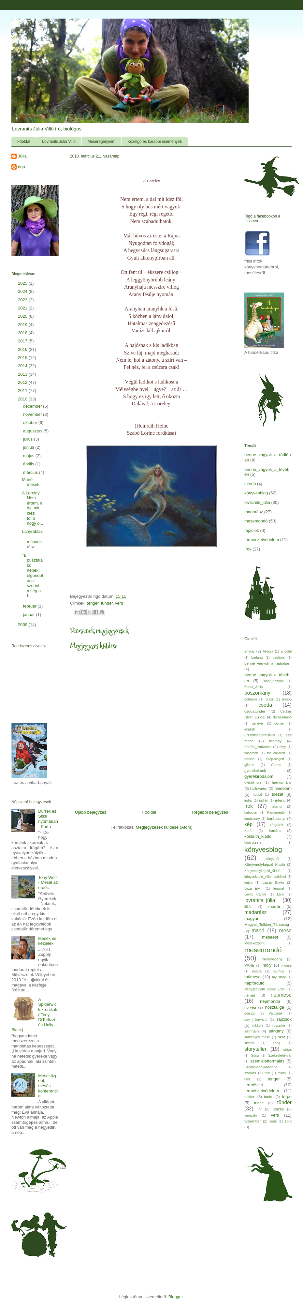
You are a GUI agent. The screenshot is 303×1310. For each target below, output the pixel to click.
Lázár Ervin (273, 882)
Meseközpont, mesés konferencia (48, 1085)
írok (248, 549)
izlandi (277, 806)
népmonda (270, 1001)
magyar (251, 918)
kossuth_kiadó (257, 836)
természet (253, 1084)
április (29, 463)
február (30, 606)
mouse (286, 965)
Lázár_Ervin (253, 888)
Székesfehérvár (280, 1055)
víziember (252, 1121)
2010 (23, 399)
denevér (258, 723)
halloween (258, 788)
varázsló (250, 1115)
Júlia (22, 156)
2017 (23, 341)
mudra (257, 971)
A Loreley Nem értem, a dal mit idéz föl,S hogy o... (32, 508)
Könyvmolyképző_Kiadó (262, 871)
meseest (270, 937)
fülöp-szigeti (275, 759)
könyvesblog (256, 492)
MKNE (249, 965)
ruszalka (278, 1025)
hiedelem (283, 788)
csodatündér (254, 711)
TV (259, 1109)
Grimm (276, 765)
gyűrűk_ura (252, 782)
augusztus (33, 431)
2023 (23, 299)
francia (249, 759)
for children (276, 753)
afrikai (249, 651)
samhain (251, 1031)
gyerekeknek (255, 770)
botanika (250, 699)
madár (274, 906)
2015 (23, 357)
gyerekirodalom (258, 776)
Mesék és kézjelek (47, 941)
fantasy (275, 741)
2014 (23, 365)
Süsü (255, 1055)
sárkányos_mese (257, 1037)
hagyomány (282, 782)
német (249, 995)
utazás (278, 1109)
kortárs (275, 830)
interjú (250, 483)
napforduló (254, 983)
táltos (282, 1073)
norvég (250, 1007)
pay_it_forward (255, 1019)
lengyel (278, 888)
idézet (277, 794)
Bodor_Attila (253, 687)
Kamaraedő (276, 812)
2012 (23, 382)
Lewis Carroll (255, 894)
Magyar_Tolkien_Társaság (266, 924)
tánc (247, 1079)
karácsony (252, 819)
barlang (257, 657)
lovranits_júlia (257, 502)
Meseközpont (254, 943)
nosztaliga (274, 1007)
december (33, 406)
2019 (23, 324)
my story (279, 977)
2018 (23, 332)
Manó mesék (30, 482)
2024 (23, 291)
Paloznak (276, 1013)
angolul (286, 651)
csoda (265, 705)
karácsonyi (276, 818)
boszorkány (257, 693)
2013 (23, 374)
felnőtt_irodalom (257, 747)
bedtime (279, 657)
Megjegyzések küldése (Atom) (164, 827)
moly (267, 965)
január (29, 614)
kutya (248, 882)
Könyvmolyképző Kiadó (264, 864)
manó (258, 930)
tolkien (249, 1096)
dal (263, 717)
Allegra (268, 651)
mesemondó (256, 521)
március (31, 472)
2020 (23, 316)
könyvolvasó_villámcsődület (265, 877)
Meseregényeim (101, 141)
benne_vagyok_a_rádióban (267, 663)
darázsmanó (282, 717)
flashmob (251, 753)
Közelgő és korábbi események (154, 141)
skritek (249, 1043)
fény (283, 747)
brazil (270, 699)
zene (273, 1121)
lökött (248, 907)
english (249, 729)
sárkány (276, 1031)
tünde (259, 1103)
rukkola (257, 1025)
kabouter (250, 812)
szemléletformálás (267, 1061)
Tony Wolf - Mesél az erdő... (48, 882)
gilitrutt (249, 765)
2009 (23, 624)
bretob (287, 699)
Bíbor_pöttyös (273, 681)
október (30, 422)
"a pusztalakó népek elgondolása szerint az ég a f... (32, 575)
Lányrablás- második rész (32, 539)
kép (248, 824)
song (276, 1043)
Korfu (248, 831)
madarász (253, 511)
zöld (288, 1121)
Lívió (280, 894)
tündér (107, 603)
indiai (248, 800)
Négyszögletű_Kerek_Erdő (264, 989)
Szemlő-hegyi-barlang (260, 1067)
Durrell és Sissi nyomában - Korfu (48, 819)
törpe (287, 1096)
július (28, 439)
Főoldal (23, 141)
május (29, 455)
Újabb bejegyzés (90, 812)
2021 (23, 308)
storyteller (255, 1049)
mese (285, 930)
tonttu (268, 1096)
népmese (281, 995)
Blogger (175, 1296)
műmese (252, 976)
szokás (250, 1073)
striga (287, 1049)
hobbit (257, 794)
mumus (278, 971)
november (33, 414)
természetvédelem (261, 539)
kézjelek (276, 824)
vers (119, 603)
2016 (23, 349)
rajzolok (251, 530)
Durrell (279, 723)
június (29, 447)
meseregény (272, 959)
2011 (23, 390)
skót (281, 1037)
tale (267, 1073)
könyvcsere (253, 842)
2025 (23, 283)
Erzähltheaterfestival (259, 735)
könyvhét (272, 859)
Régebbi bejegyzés (210, 812)
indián (263, 800)
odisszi (249, 1013)
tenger (92, 603)
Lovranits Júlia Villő (59, 141)
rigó (21, 166)
